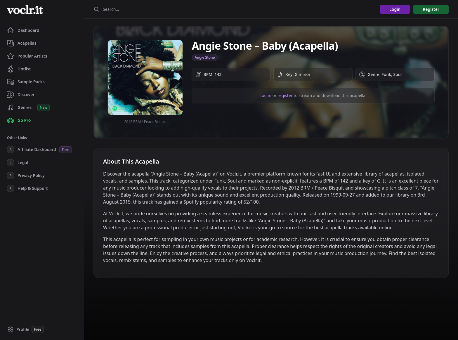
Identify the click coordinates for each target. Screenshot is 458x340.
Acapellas (22, 43)
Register (431, 9)
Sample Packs (26, 81)
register (284, 95)
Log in (265, 95)
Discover (20, 94)
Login (394, 9)
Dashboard (23, 30)
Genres (28, 107)
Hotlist (19, 68)
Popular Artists (27, 56)
